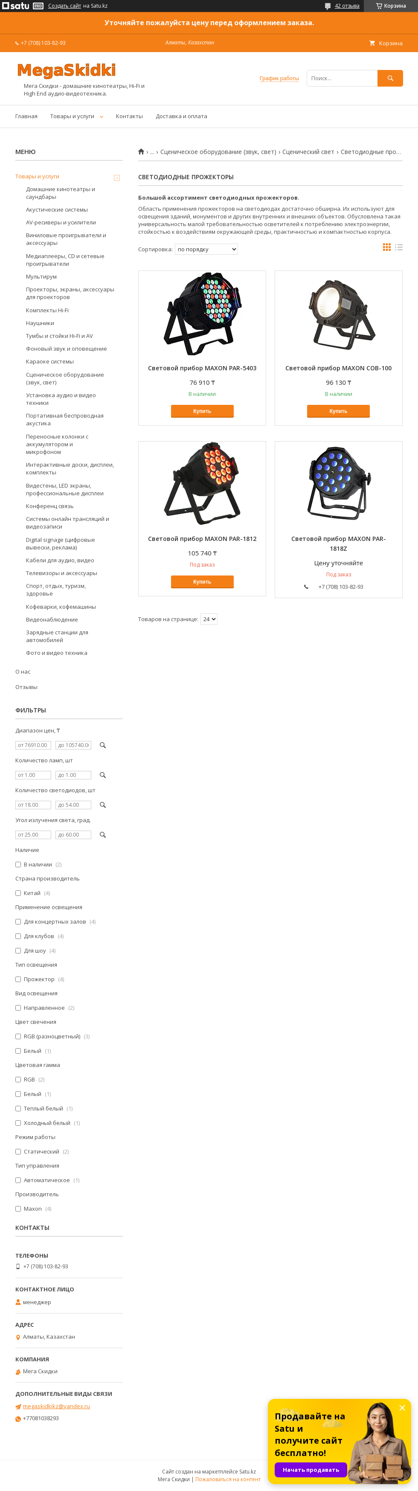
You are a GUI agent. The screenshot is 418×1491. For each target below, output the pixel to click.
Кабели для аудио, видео (60, 560)
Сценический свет (308, 151)
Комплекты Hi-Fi (47, 310)
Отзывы (26, 687)
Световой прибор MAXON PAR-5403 (202, 368)
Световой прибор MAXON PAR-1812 (202, 539)
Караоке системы (50, 361)
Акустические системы (57, 209)
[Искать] (390, 78)
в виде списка (399, 249)
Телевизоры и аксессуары (61, 573)
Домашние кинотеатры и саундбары (60, 193)
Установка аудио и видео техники (61, 399)
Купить (202, 411)
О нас (22, 671)
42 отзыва (347, 5)
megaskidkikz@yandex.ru (56, 1406)
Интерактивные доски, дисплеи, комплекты (70, 468)
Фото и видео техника (56, 653)
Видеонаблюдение (52, 619)
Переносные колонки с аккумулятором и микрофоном (57, 444)
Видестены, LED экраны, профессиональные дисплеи (65, 489)
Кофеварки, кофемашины (61, 606)
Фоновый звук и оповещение (66, 348)
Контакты (129, 116)
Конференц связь (50, 506)
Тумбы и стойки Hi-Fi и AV (59, 336)
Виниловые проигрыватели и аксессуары (66, 239)
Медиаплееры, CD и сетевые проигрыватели (65, 259)
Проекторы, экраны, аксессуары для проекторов (70, 293)
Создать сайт (64, 6)
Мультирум (41, 276)
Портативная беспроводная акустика (65, 419)
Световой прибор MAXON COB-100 (338, 368)
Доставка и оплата (181, 116)
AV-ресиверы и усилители (61, 222)
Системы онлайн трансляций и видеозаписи (67, 522)
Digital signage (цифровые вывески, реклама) (60, 543)
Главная (26, 116)
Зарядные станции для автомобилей (57, 636)
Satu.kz (247, 1471)
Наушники (40, 323)
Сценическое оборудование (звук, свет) (218, 151)
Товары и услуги (72, 116)
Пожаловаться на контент (228, 1479)
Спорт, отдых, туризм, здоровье (56, 589)
